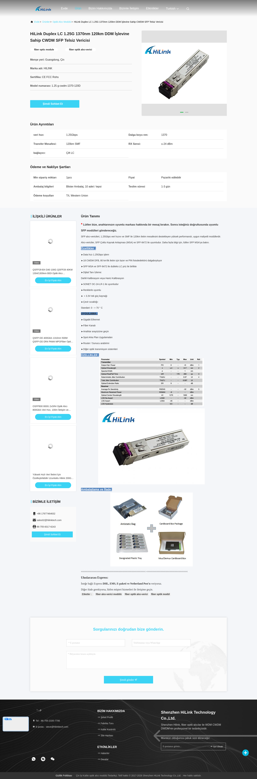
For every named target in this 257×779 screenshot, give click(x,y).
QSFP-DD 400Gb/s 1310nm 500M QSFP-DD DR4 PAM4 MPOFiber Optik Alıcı (52, 341)
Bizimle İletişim (129, 8)
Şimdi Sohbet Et (55, 103)
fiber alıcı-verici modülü (109, 594)
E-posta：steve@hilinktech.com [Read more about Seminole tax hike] (50, 726)
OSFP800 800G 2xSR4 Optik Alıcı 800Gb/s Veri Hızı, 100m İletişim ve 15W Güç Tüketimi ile (51, 410)
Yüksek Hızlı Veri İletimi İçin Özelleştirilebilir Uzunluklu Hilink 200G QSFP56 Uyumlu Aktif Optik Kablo (52, 478)
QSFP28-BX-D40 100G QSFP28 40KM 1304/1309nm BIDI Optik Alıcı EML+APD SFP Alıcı (53, 273)
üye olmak (216, 746)
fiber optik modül (160, 594)
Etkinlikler (152, 8)
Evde (64, 8)
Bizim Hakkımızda (100, 8)
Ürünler (46, 22)
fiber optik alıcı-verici (136, 594)
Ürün (78, 8)
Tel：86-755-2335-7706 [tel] (46, 720)
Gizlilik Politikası (64, 775)
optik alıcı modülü (62, 22)
